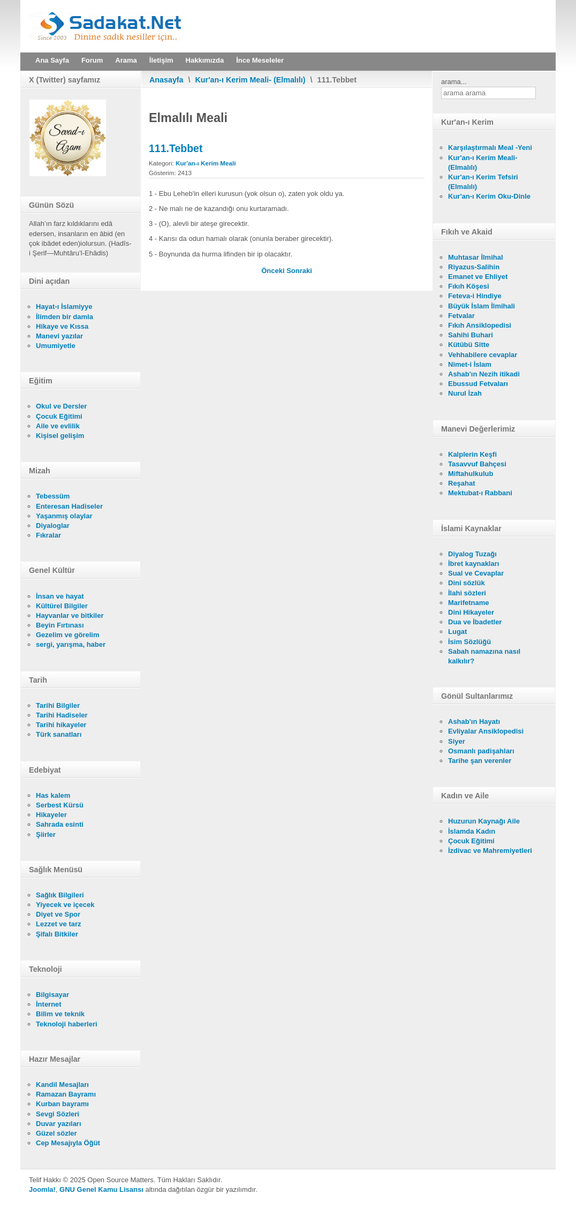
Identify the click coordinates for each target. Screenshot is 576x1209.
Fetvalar (461, 316)
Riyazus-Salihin (473, 267)
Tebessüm (53, 496)
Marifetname (468, 603)
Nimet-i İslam (469, 364)
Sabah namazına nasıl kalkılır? (484, 656)
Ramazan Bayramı (66, 1094)
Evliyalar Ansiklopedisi (486, 731)
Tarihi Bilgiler (58, 705)
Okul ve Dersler (61, 406)
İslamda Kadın (471, 831)
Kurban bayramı (62, 1104)
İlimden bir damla (64, 317)
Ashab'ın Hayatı (474, 721)
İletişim (161, 60)
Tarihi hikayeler (61, 725)
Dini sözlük (466, 583)
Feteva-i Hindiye (475, 296)
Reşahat (461, 483)
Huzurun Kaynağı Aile (484, 821)
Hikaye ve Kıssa (62, 326)
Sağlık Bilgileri (60, 895)
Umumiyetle (55, 346)
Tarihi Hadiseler (62, 715)
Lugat (457, 632)
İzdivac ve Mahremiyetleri (490, 851)
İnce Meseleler (260, 60)
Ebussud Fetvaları (478, 384)
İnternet (49, 1004)
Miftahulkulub (471, 474)
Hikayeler (51, 815)
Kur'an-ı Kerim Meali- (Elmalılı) (250, 79)
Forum (92, 60)
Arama (126, 60)
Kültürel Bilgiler (62, 606)
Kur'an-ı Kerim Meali (206, 163)
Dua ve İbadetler (475, 622)
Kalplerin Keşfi (472, 454)
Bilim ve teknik (60, 1014)
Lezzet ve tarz (58, 924)
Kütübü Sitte (468, 345)
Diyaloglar (53, 526)
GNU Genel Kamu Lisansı (101, 1189)
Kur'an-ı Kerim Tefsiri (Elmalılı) (483, 182)
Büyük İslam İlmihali (481, 306)
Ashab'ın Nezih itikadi (484, 374)
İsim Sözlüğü (469, 642)
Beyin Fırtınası (60, 625)
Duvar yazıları (58, 1124)
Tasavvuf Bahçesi (477, 464)
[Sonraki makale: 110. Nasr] (299, 271)
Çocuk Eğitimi (59, 416)
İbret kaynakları (473, 564)
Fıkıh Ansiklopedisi (479, 325)
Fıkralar (48, 535)
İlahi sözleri (467, 593)
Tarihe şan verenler (479, 761)
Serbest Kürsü (60, 805)
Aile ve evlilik (58, 426)
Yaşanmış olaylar (64, 516)
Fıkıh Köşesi (468, 286)
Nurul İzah (465, 393)
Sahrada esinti (60, 824)
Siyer (456, 741)
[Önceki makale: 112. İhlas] (273, 271)
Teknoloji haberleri (66, 1024)
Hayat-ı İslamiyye (64, 307)
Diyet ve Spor (58, 914)
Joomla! (42, 1189)
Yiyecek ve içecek (65, 905)
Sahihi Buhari (470, 335)
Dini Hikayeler (471, 612)
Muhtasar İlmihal (475, 257)
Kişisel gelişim (60, 436)
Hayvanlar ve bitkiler (69, 615)
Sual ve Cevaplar (476, 573)
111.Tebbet (175, 148)
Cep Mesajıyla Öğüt (68, 1143)
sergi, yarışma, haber (70, 644)
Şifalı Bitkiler (57, 934)
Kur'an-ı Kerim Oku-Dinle (489, 196)
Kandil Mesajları (62, 1084)
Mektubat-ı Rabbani (480, 493)
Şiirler (46, 834)
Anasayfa (166, 79)
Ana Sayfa (52, 60)
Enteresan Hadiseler (69, 506)
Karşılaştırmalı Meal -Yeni (490, 147)
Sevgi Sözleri (57, 1114)
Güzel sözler (56, 1133)
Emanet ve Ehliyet (477, 277)
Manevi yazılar (59, 336)
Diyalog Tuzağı (472, 554)
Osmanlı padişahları (481, 751)
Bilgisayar (52, 995)
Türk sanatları (58, 734)
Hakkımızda (205, 60)
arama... (454, 82)
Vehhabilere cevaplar (482, 355)
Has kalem (53, 795)
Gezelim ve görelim (68, 635)
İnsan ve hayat (60, 596)
